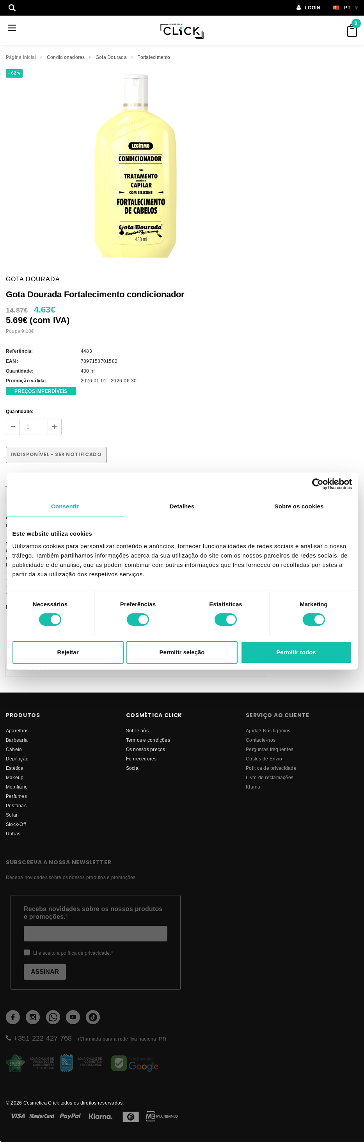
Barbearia (17, 740)
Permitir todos (296, 652)
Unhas (13, 834)
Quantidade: (20, 411)
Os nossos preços (145, 749)
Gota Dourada (111, 57)
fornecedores (141, 759)
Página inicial (21, 57)
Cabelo (14, 749)
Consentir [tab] (65, 506)
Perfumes (16, 796)
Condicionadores (66, 57)
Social (133, 768)
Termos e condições (148, 740)
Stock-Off (16, 824)
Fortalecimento (153, 57)
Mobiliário (17, 787)
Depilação (17, 759)
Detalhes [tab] (182, 506)
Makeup (14, 777)
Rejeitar (67, 652)
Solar (12, 815)
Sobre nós (137, 731)
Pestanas (16, 805)
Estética (14, 768)
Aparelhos (17, 731)
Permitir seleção (182, 652)
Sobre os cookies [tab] (299, 506)
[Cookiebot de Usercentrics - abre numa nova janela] (318, 484)
